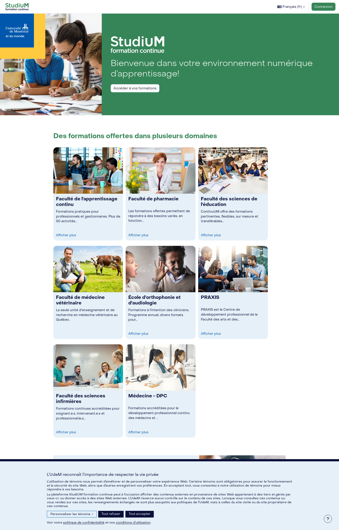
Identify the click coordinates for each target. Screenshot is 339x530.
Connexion (323, 6)
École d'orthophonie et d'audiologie (154, 300)
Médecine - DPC (147, 396)
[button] (291, 6)
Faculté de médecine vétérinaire (80, 300)
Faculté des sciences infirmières (80, 399)
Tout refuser (111, 514)
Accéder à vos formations (135, 88)
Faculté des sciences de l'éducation (229, 201)
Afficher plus (66, 235)
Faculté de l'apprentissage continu (86, 201)
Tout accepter (139, 514)
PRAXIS (210, 297)
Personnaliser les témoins (71, 514)
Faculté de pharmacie (153, 199)
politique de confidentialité (83, 522)
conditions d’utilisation (133, 522)
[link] (88, 193)
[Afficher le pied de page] (328, 519)
